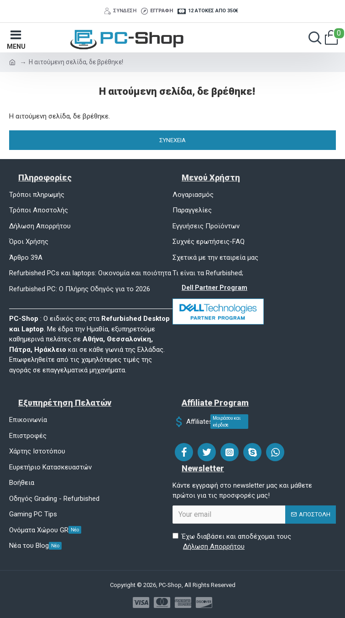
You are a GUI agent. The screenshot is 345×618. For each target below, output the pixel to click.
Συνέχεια (172, 140)
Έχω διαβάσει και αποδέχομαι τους (231, 542)
